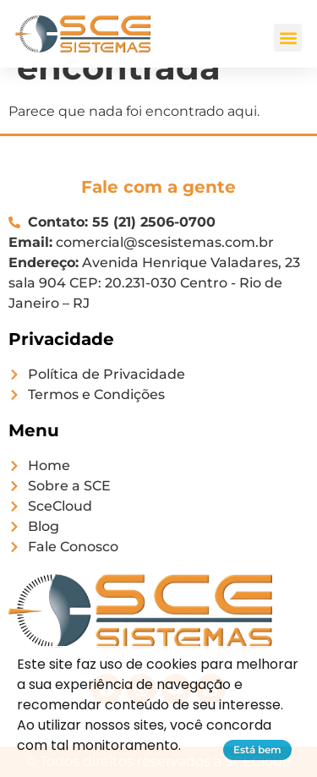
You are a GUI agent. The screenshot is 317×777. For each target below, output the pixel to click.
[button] (288, 38)
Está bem (257, 749)
